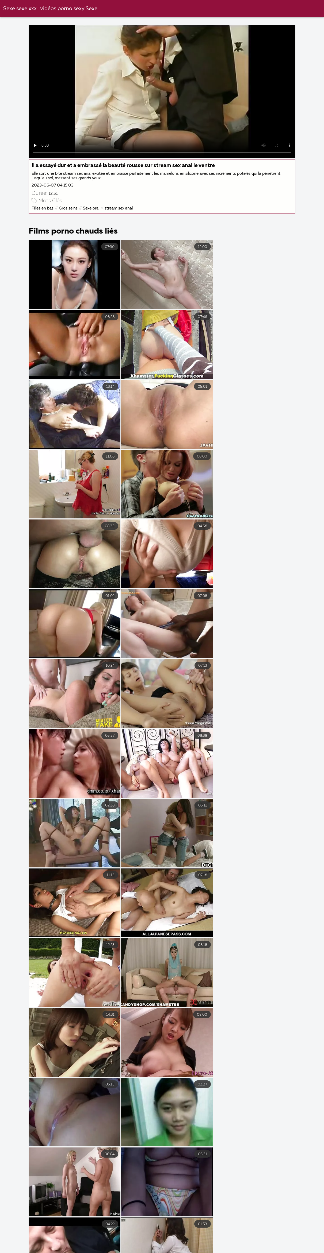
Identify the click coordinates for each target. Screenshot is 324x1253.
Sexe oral (91, 208)
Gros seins (68, 208)
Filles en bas (43, 208)
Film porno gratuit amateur (115, 1239)
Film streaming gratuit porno (201, 1251)
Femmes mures (174, 1245)
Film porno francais (223, 1245)
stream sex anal (119, 208)
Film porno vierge (265, 1239)
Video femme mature (212, 1233)
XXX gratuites (172, 1239)
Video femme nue (113, 1233)
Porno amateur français (61, 1251)
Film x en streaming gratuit (128, 1251)
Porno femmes (21, 1233)
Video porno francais (267, 1233)
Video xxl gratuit (66, 1233)
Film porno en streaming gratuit (111, 1245)
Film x (308, 1233)
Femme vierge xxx (277, 1245)
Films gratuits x (216, 1239)
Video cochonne (161, 1233)
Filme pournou (48, 1245)
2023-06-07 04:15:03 (53, 185)
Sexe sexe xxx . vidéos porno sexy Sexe (50, 8)
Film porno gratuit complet (45, 1239)
